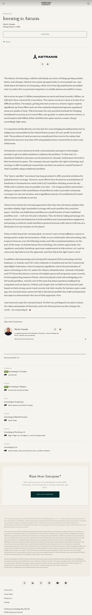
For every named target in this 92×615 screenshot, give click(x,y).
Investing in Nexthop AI (14, 432)
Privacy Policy (8, 594)
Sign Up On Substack (45, 494)
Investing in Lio (10, 447)
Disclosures (8, 598)
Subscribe (45, 34)
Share (6, 42)
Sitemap (6, 602)
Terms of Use (8, 590)
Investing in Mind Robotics (16, 417)
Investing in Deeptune (14, 402)
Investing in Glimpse (17, 386)
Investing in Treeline (18, 371)
